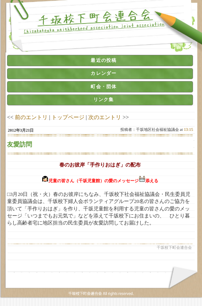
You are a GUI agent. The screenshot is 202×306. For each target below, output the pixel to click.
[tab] (100, 60)
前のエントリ (31, 117)
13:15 (188, 129)
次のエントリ (104, 117)
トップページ (68, 117)
